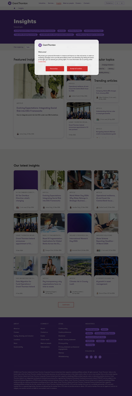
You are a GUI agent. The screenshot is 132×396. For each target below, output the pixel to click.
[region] (67, 57)
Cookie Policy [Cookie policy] (42, 61)
